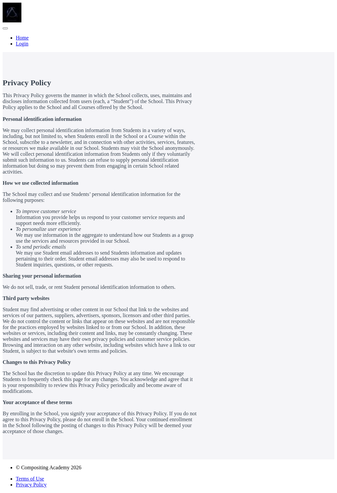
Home (22, 38)
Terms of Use (30, 478)
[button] (5, 28)
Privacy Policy (31, 484)
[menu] (168, 41)
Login (22, 43)
